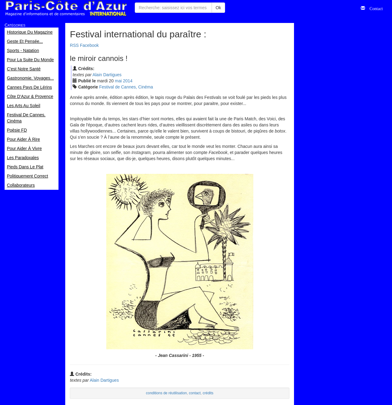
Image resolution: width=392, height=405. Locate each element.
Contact (374, 8)
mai (118, 80)
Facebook (89, 45)
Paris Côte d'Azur (66, 8)
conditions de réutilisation (166, 393)
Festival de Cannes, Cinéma (126, 86)
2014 (128, 80)
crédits (208, 393)
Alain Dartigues (107, 74)
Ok (218, 7)
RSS (74, 45)
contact (195, 393)
